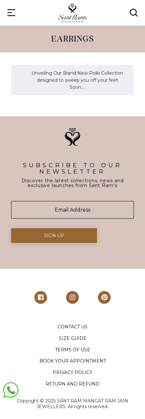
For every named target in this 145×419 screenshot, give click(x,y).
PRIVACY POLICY (73, 372)
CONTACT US (72, 327)
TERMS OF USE (72, 350)
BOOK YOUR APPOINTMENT (72, 361)
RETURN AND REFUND (72, 384)
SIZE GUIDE (72, 338)
